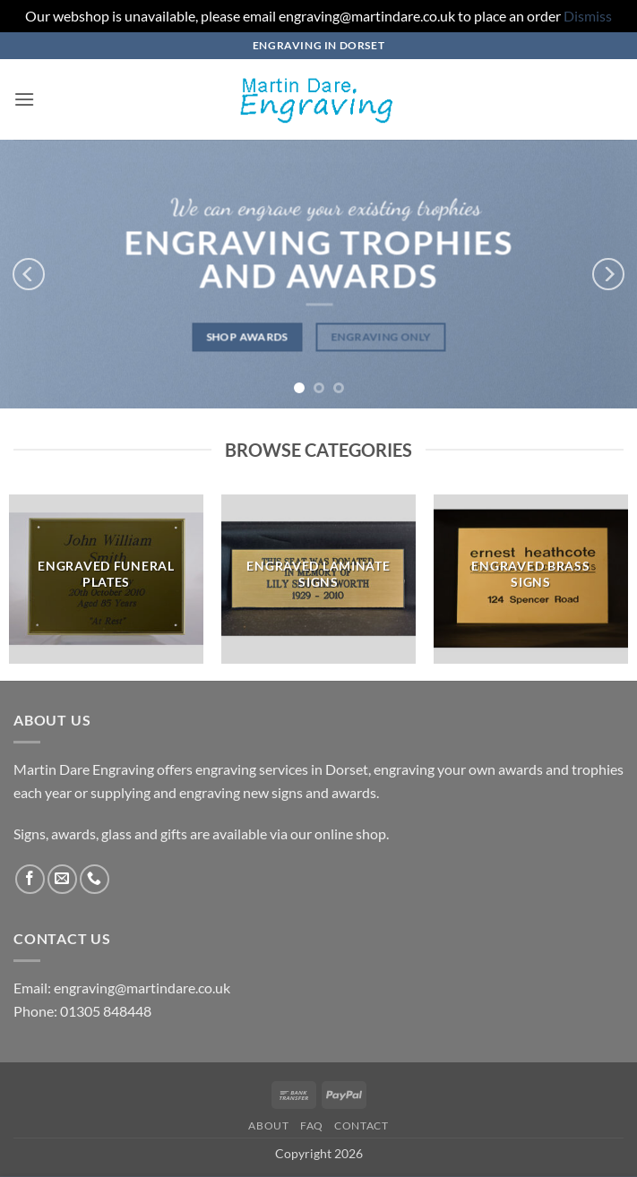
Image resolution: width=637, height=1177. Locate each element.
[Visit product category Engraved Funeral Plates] (106, 579)
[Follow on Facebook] (30, 879)
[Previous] (29, 274)
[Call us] (94, 879)
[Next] (608, 274)
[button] (24, 99)
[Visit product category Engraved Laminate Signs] (318, 579)
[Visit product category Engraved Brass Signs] (531, 579)
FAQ (311, 1125)
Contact (361, 1125)
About (268, 1125)
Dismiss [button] (588, 15)
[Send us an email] (62, 879)
